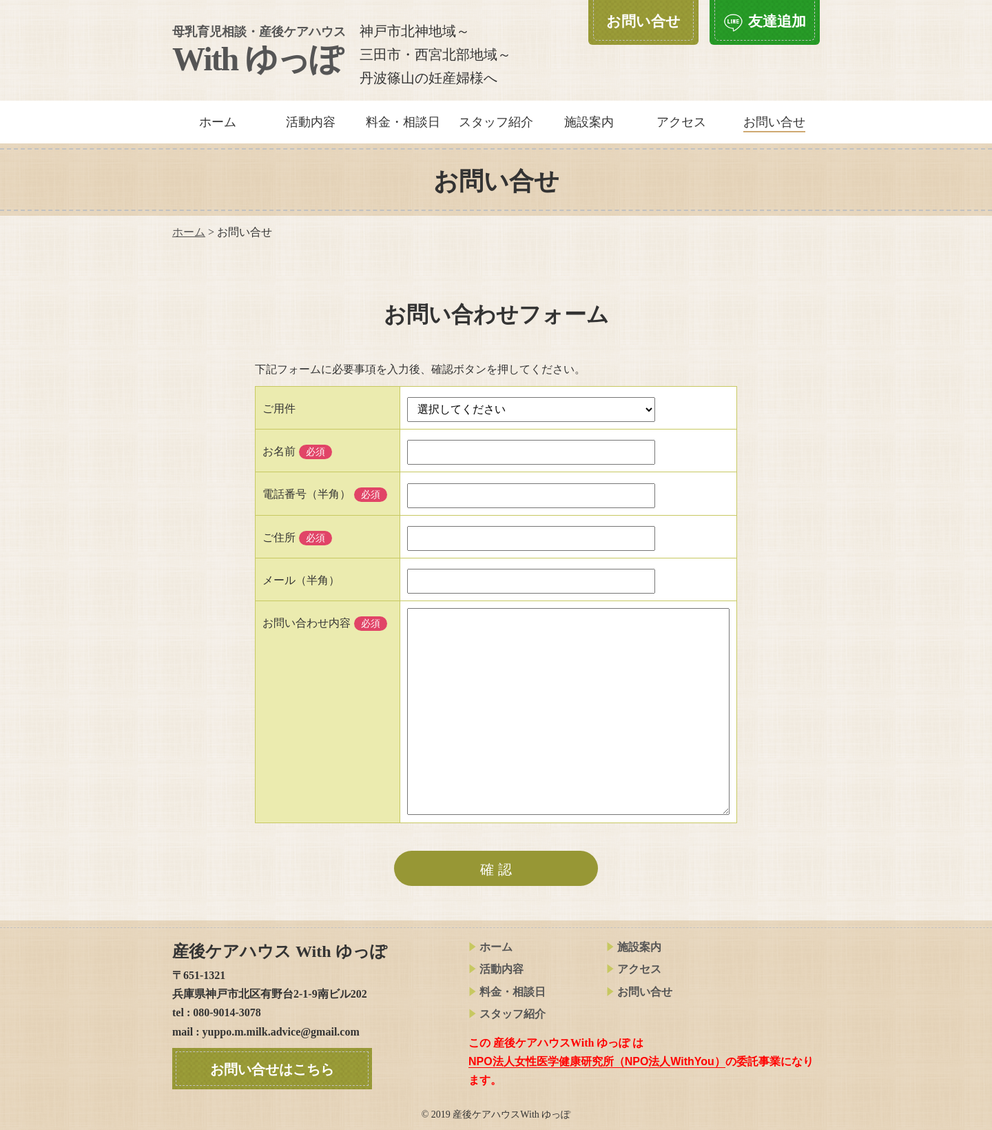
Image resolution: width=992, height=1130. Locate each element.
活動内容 (310, 122)
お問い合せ (639, 992)
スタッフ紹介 (496, 122)
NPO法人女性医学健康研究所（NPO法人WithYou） (596, 1061)
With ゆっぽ (259, 51)
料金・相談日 (403, 122)
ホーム (217, 122)
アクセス (681, 122)
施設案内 (589, 122)
